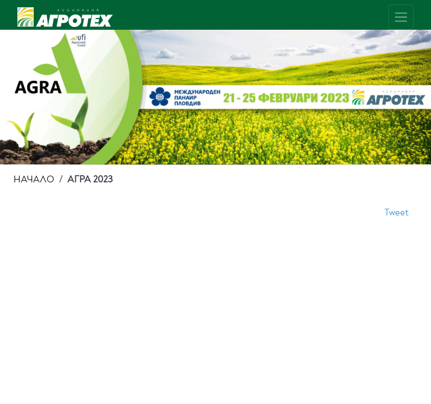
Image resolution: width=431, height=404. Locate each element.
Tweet (396, 212)
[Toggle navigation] (401, 17)
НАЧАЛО (33, 179)
